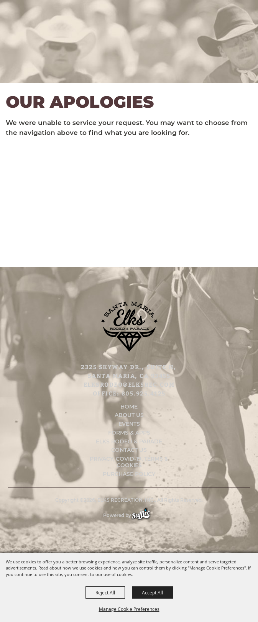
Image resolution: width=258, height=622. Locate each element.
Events (129, 424)
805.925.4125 (144, 393)
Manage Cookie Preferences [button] (129, 609)
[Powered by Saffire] (145, 515)
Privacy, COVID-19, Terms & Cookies (129, 462)
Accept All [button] (152, 592)
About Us (129, 415)
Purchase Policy (129, 474)
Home (129, 407)
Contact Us (129, 450)
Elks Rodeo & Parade (129, 441)
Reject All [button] (105, 592)
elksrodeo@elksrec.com (129, 384)
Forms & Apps (129, 433)
